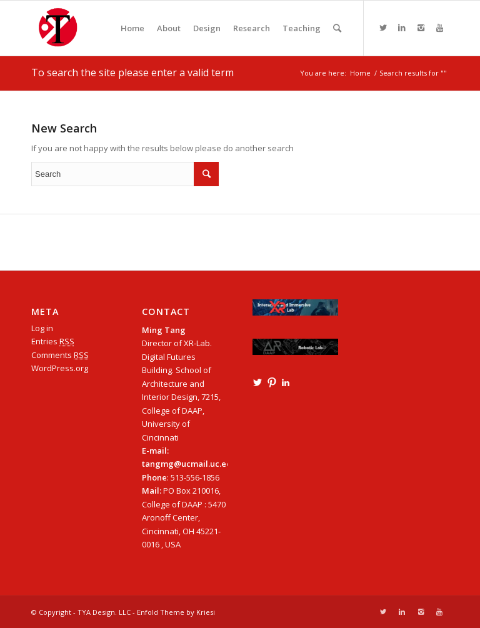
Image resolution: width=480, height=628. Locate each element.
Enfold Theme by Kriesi (176, 612)
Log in (42, 328)
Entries (52, 341)
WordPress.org (59, 368)
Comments (60, 355)
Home (360, 72)
